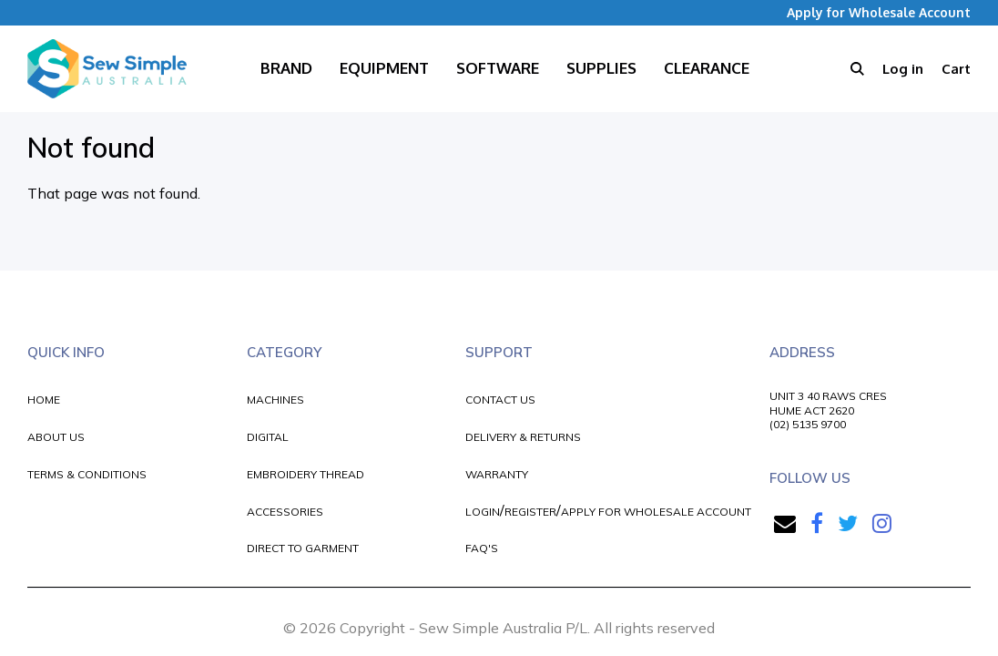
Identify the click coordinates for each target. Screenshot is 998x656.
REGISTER (530, 511)
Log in (902, 68)
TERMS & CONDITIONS (87, 474)
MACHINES (275, 399)
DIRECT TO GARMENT (303, 548)
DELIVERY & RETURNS (523, 437)
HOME (43, 399)
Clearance (706, 67)
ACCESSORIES (285, 511)
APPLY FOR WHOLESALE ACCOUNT (656, 511)
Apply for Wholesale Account (879, 12)
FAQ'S (481, 548)
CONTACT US (500, 399)
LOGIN (482, 511)
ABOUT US (56, 437)
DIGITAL (268, 437)
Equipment (384, 67)
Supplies (601, 67)
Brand (286, 67)
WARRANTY (496, 474)
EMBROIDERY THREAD (305, 474)
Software (497, 67)
